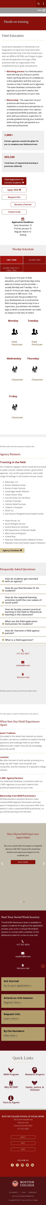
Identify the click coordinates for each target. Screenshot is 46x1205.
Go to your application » (17, 985)
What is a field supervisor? (19, 640)
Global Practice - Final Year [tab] (11, 269)
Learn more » (11, 1018)
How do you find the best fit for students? (22, 589)
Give (23, 1149)
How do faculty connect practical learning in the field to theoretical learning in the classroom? (23, 612)
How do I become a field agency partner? (22, 632)
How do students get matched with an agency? (21, 580)
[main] (23, 573)
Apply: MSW (14, 189)
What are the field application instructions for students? (21, 622)
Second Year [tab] (34, 260)
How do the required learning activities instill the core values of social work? (23, 600)
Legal (23, 1192)
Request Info (14, 197)
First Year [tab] (11, 260)
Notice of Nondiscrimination (23, 1196)
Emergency (33, 1192)
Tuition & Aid (14, 212)
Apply (23, 1137)
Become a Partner (23, 204)
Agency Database (12, 550)
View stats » (10, 1035)
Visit (23, 1143)
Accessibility (13, 1192)
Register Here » (12, 1002)
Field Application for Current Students (14, 181)
